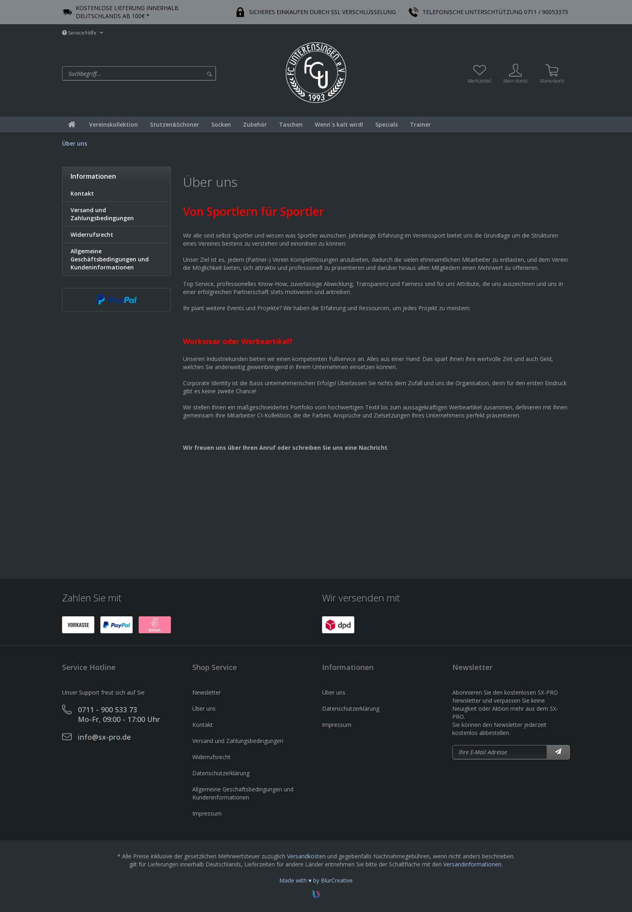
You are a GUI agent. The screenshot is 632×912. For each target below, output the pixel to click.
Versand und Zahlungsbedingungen (102, 214)
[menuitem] (172, 73)
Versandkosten (306, 856)
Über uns (204, 708)
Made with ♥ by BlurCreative (316, 880)
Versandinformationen (472, 864)
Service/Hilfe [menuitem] (80, 32)
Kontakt (82, 193)
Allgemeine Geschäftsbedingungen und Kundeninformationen (110, 259)
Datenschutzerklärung (220, 773)
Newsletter (206, 692)
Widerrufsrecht (92, 234)
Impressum (207, 813)
